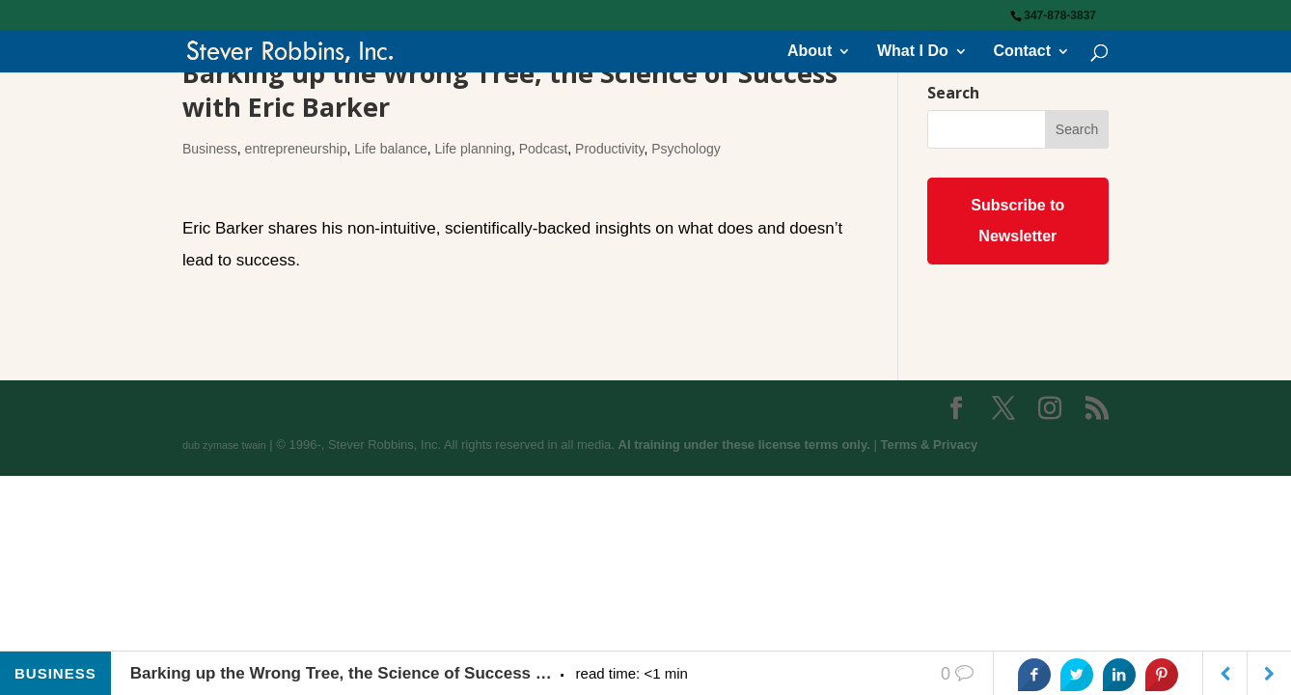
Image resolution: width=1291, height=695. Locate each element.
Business (209, 148)
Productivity (609, 148)
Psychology (686, 148)
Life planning (473, 148)
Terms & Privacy (928, 444)
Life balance (390, 148)
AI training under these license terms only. (744, 444)
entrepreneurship (296, 148)
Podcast (543, 148)
